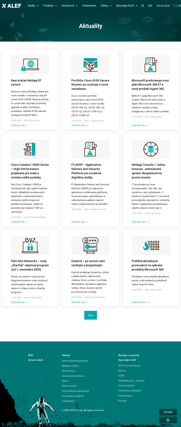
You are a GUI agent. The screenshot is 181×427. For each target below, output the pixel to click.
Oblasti (66, 355)
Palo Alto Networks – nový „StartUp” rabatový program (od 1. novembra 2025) (30, 265)
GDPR (121, 375)
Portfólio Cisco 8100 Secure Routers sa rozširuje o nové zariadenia (90, 85)
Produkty (50, 5)
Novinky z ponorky (128, 355)
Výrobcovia (69, 5)
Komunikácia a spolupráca (75, 391)
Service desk (163, 5)
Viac (90, 315)
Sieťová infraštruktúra (73, 376)
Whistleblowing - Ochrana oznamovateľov (131, 383)
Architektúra (68, 371)
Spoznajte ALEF (127, 5)
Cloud (65, 381)
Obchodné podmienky (129, 390)
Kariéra (122, 370)
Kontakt (122, 400)
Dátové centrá (69, 386)
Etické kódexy (125, 395)
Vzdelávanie (89, 5)
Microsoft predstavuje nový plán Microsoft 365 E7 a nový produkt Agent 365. (150, 85)
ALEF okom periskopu (129, 365)
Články (106, 5)
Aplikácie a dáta (70, 366)
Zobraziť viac (19, 125)
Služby (33, 5)
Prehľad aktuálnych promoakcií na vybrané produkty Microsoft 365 (148, 265)
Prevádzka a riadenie (73, 396)
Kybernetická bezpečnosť (75, 361)
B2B (150, 5)
